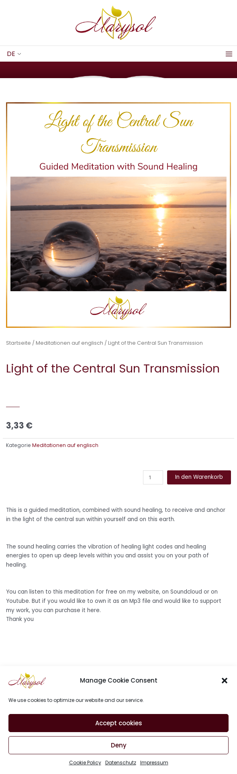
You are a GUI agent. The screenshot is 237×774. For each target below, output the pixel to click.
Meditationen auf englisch (69, 342)
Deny (119, 750)
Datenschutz (120, 767)
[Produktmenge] (153, 477)
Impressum (154, 767)
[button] (225, 686)
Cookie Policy (85, 767)
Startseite (18, 342)
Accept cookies (118, 728)
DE (11, 53)
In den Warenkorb (199, 477)
